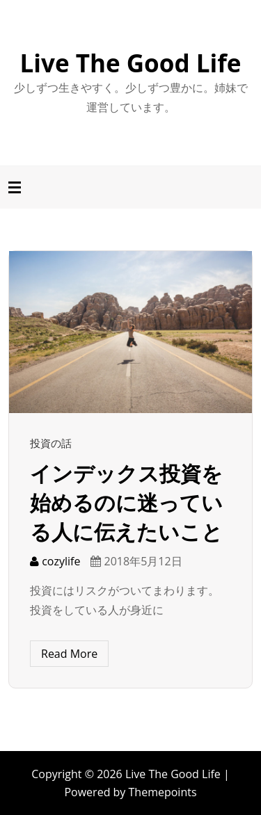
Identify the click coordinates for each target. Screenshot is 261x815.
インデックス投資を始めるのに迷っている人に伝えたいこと (126, 502)
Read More (69, 653)
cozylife (55, 561)
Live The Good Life (131, 63)
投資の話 (51, 443)
